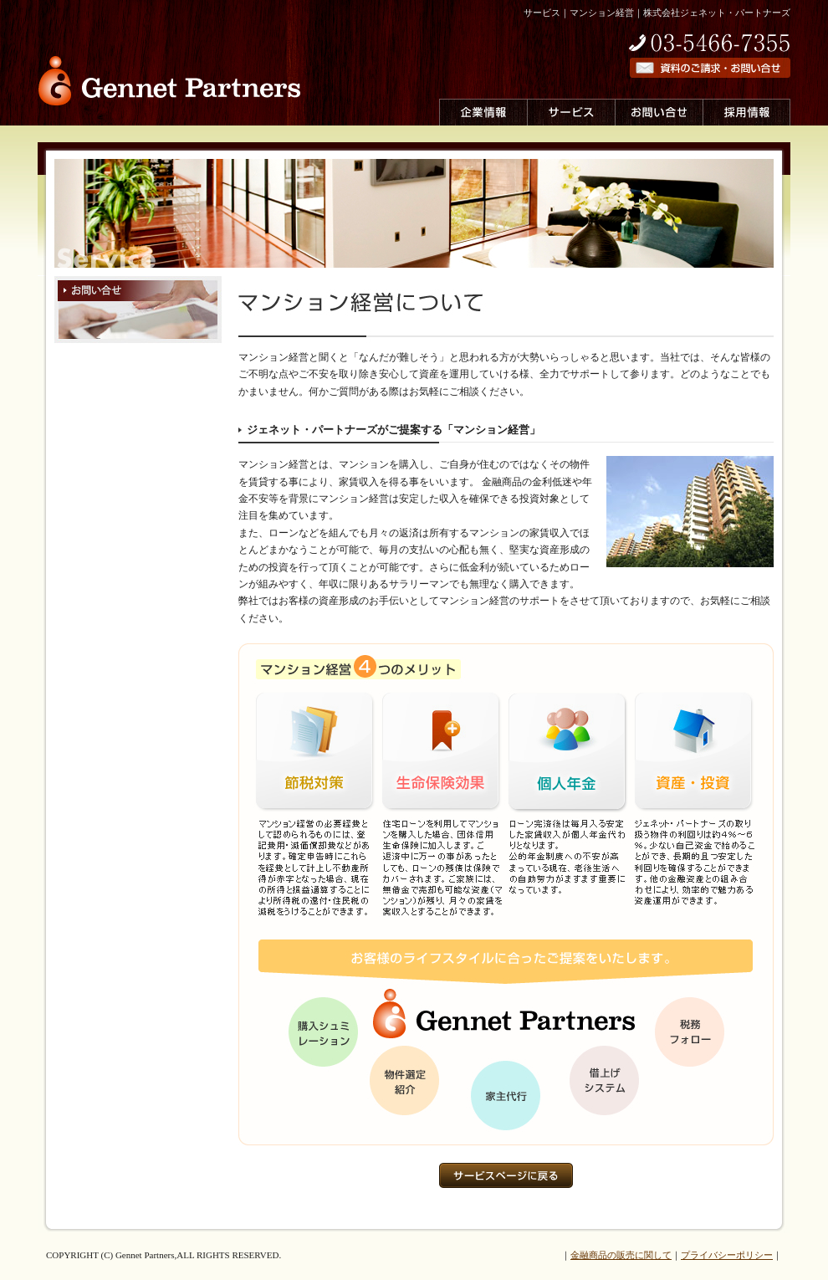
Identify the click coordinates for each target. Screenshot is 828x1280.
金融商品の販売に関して (621, 1255)
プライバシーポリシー (727, 1255)
